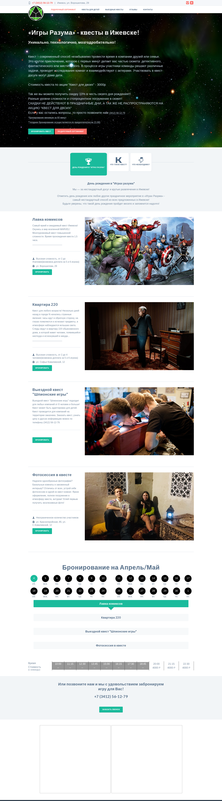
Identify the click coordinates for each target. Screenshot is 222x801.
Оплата (169, 781)
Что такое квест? (113, 164)
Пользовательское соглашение (172, 777)
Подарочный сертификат (63, 10)
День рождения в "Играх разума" (87, 164)
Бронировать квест (43, 132)
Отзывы (133, 10)
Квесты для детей (90, 10)
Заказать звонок (111, 676)
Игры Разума (135, 774)
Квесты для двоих (137, 784)
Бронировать (43, 276)
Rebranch (45, 781)
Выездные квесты (114, 10)
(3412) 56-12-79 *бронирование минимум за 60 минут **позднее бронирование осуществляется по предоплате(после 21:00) (80, 117)
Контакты (148, 10)
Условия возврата (182, 781)
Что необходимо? (137, 164)
